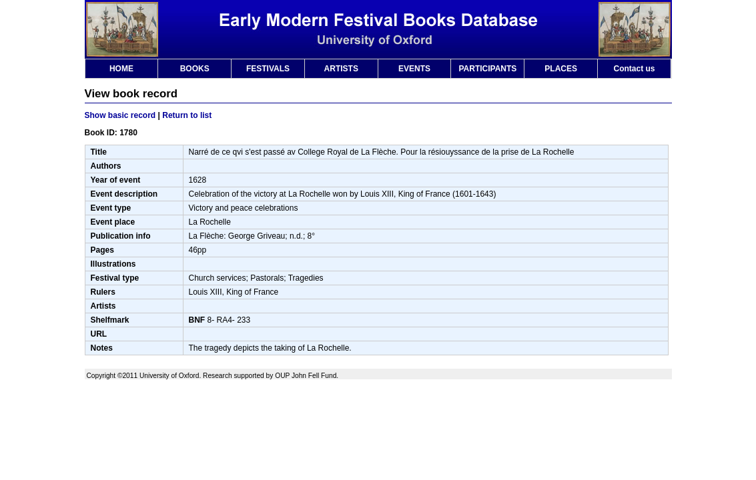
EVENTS (414, 68)
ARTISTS (341, 68)
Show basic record (120, 115)
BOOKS (195, 68)
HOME (121, 68)
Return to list (187, 115)
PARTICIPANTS (487, 68)
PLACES (560, 68)
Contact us (634, 68)
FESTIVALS (268, 68)
